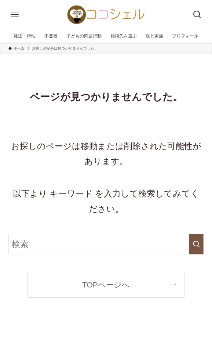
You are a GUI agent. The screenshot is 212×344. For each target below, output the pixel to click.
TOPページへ (105, 284)
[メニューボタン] (14, 14)
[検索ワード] (106, 244)
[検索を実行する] (196, 244)
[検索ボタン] (197, 14)
